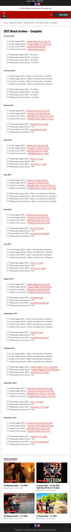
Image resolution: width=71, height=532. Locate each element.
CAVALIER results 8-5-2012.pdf (38, 289)
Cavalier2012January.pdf (36, 46)
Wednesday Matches (11, 480)
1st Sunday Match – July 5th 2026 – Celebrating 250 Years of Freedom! (48, 486)
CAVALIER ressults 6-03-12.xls (38, 223)
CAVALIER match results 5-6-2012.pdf (41, 185)
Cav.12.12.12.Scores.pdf (39, 441)
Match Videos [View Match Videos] (60, 14)
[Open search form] (51, 15)
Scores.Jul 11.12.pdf (38, 268)
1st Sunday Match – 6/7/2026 (46, 516)
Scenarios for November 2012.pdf (39, 388)
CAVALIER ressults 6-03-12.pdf (38, 220)
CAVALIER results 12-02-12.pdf (38, 428)
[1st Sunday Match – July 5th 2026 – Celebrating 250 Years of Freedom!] (51, 473)
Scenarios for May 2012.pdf (37, 180)
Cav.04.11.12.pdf (36, 159)
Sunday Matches (42, 480)
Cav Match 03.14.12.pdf (39, 124)
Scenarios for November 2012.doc (41, 391)
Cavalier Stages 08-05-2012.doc (40, 287)
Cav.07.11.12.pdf (36, 263)
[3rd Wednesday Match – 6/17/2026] (19, 503)
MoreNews (42, 530)
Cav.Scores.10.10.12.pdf (39, 372)
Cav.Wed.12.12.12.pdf (38, 436)
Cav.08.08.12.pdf (36, 297)
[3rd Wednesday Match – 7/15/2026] (19, 473)
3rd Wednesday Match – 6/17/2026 (16, 516)
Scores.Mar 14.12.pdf (38, 129)
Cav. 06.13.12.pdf (37, 228)
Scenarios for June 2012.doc (38, 217)
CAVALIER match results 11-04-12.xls (41, 396)
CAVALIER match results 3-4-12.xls (40, 119)
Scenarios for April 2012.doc (38, 148)
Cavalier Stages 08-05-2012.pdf (38, 284)
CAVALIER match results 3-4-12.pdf (40, 116)
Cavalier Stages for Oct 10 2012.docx (46, 369)
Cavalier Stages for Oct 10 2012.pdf (43, 367)
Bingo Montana (9, 488)
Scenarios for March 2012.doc (39, 113)
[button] (4, 13)
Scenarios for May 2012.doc (38, 183)
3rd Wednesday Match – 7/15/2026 (15, 485)
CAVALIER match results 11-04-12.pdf (41, 393)
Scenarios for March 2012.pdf (37, 111)
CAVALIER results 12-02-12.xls (38, 431)
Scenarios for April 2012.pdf (37, 145)
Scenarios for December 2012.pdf (39, 423)
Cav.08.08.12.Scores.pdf (39, 303)
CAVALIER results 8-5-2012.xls (38, 292)
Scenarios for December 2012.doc (41, 425)
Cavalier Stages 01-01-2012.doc (40, 44)
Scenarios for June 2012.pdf (37, 215)
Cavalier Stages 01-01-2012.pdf (38, 41)
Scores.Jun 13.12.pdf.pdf (39, 233)
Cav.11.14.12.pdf (36, 402)
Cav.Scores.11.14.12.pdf (39, 407)
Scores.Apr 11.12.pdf (38, 164)
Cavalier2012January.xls (36, 49)
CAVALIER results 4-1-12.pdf (37, 151)
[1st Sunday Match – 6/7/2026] (51, 503)
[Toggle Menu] (4, 16)
